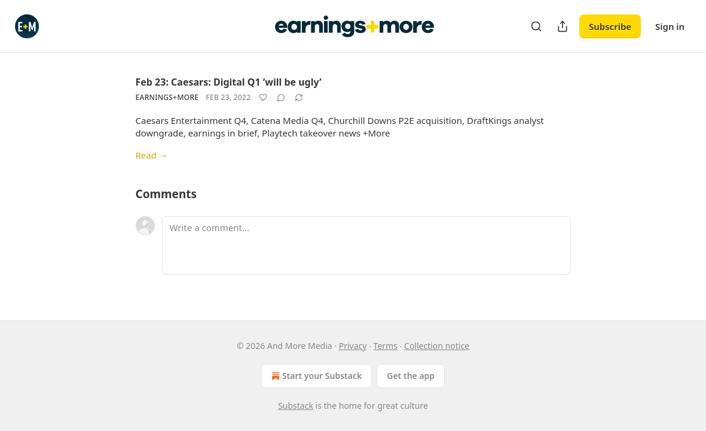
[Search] (536, 26)
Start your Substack (315, 376)
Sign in (669, 26)
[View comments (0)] (281, 97)
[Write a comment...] (366, 245)
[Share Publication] (562, 26)
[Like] (263, 97)
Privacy (353, 345)
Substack (295, 405)
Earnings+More (167, 97)
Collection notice (436, 345)
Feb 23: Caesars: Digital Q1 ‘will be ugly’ (229, 82)
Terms (386, 345)
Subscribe (610, 26)
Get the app (411, 375)
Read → (152, 155)
